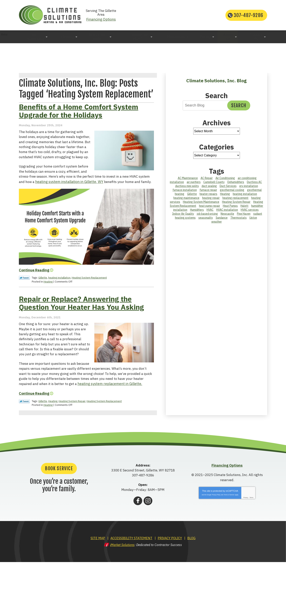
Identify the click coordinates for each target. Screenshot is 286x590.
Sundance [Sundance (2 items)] (222, 218)
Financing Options (143, 17)
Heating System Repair (72, 429)
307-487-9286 (248, 15)
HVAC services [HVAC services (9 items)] (250, 210)
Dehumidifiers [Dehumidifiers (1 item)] (235, 182)
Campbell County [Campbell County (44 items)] (214, 182)
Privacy (245, 526)
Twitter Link (24, 301)
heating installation (59, 301)
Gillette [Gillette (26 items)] (192, 194)
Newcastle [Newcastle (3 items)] (227, 214)
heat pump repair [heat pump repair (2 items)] (209, 206)
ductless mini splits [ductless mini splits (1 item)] (187, 186)
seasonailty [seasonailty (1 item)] (205, 218)
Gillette (42, 301)
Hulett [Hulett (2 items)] (244, 206)
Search (238, 106)
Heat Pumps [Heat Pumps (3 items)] (230, 206)
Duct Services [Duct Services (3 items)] (228, 186)
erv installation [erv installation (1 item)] (248, 186)
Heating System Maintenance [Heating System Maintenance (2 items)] (201, 202)
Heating (48, 304)
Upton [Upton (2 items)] (253, 218)
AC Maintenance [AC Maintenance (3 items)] (188, 178)
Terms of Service (229, 523)
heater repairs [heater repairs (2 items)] (208, 194)
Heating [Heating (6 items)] (225, 194)
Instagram (148, 529)
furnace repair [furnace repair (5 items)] (208, 190)
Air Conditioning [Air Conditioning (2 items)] (225, 178)
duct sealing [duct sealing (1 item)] (209, 186)
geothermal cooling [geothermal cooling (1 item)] (232, 190)
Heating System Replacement (89, 301)
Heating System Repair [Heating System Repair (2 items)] (236, 202)
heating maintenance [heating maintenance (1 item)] (186, 198)
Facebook (137, 529)
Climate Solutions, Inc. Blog (216, 81)
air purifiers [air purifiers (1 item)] (194, 182)
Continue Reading (34, 293)
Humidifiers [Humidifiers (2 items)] (197, 210)
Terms (251, 526)
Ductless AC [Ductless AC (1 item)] (254, 182)
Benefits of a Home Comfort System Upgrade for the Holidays (78, 129)
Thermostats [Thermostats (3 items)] (238, 218)
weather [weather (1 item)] (216, 222)
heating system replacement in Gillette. (92, 413)
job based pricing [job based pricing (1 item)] (207, 214)
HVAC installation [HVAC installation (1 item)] (227, 210)
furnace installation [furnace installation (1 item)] (185, 190)
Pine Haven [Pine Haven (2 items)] (243, 214)
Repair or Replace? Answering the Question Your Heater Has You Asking (81, 326)
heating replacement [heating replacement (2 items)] (235, 198)
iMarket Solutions (122, 573)
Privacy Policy (216, 523)
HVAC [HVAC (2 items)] (210, 210)
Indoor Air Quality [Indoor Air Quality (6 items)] (183, 214)
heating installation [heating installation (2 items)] (245, 194)
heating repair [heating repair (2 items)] (211, 198)
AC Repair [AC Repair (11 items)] (207, 178)
